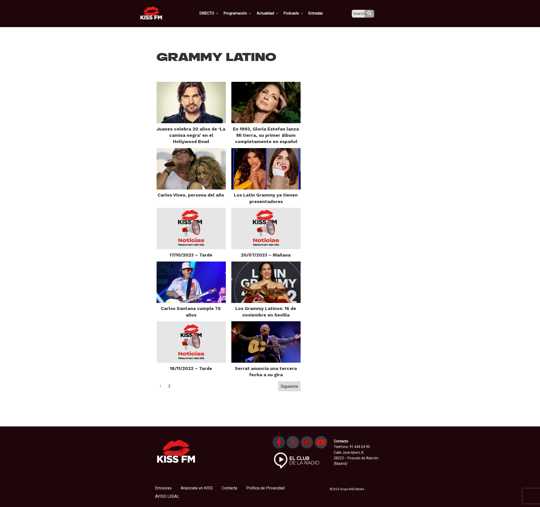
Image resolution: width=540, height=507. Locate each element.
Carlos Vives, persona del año (191, 195)
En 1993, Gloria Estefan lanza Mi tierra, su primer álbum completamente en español (266, 135)
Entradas (320, 13)
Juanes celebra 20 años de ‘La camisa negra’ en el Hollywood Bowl (190, 135)
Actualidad (273, 13)
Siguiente (289, 386)
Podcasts (298, 13)
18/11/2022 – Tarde (191, 368)
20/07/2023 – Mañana (266, 255)
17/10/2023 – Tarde (191, 255)
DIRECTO (216, 13)
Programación (244, 13)
